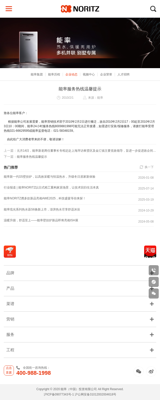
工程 (80, 350)
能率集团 (37, 74)
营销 (80, 319)
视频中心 (89, 74)
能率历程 (54, 74)
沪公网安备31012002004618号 (95, 394)
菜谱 (80, 304)
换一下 (149, 167)
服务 (80, 334)
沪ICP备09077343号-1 (59, 394)
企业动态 (71, 74)
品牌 (80, 273)
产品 (80, 288)
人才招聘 (123, 74)
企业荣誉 (106, 74)
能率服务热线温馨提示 (25, 156)
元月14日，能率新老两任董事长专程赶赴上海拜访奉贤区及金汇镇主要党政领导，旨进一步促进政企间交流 (80, 150)
